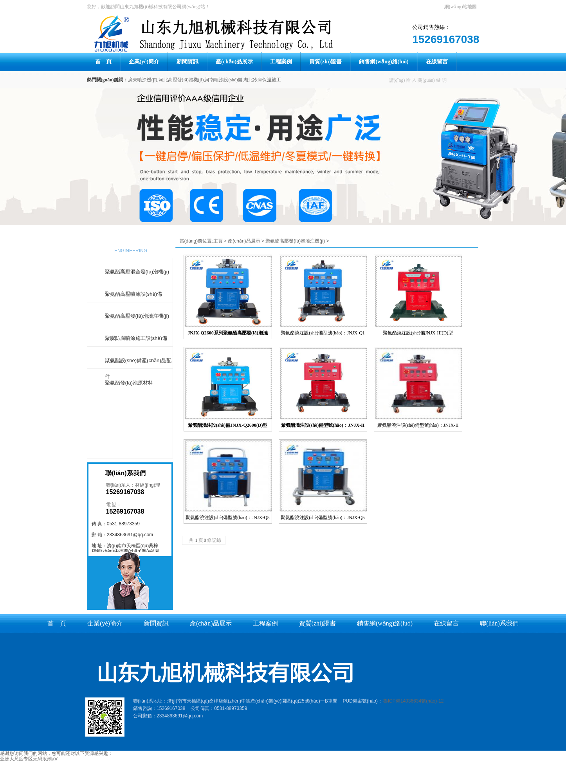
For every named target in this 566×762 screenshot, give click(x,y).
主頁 (218, 241)
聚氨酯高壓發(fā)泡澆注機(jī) (137, 316)
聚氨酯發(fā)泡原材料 (129, 383)
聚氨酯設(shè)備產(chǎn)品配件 (138, 363)
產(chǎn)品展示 (244, 241)
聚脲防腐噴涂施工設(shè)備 (136, 338)
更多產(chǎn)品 (130, 424)
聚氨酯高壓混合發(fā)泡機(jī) (137, 272)
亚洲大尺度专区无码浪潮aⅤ (29, 759)
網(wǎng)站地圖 (460, 6)
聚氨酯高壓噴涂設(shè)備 (133, 294)
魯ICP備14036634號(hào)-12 (413, 701)
